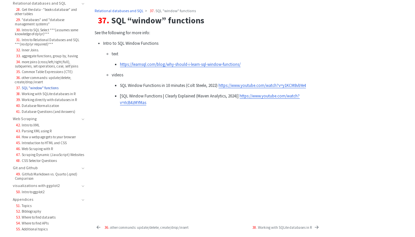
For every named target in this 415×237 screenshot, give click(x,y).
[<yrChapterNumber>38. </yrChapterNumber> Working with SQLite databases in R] (285, 227)
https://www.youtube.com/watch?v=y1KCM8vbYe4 (262, 85)
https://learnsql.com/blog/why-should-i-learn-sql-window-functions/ (180, 64)
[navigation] (46, 3)
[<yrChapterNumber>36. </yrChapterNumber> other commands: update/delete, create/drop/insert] (142, 227)
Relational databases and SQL (119, 11)
